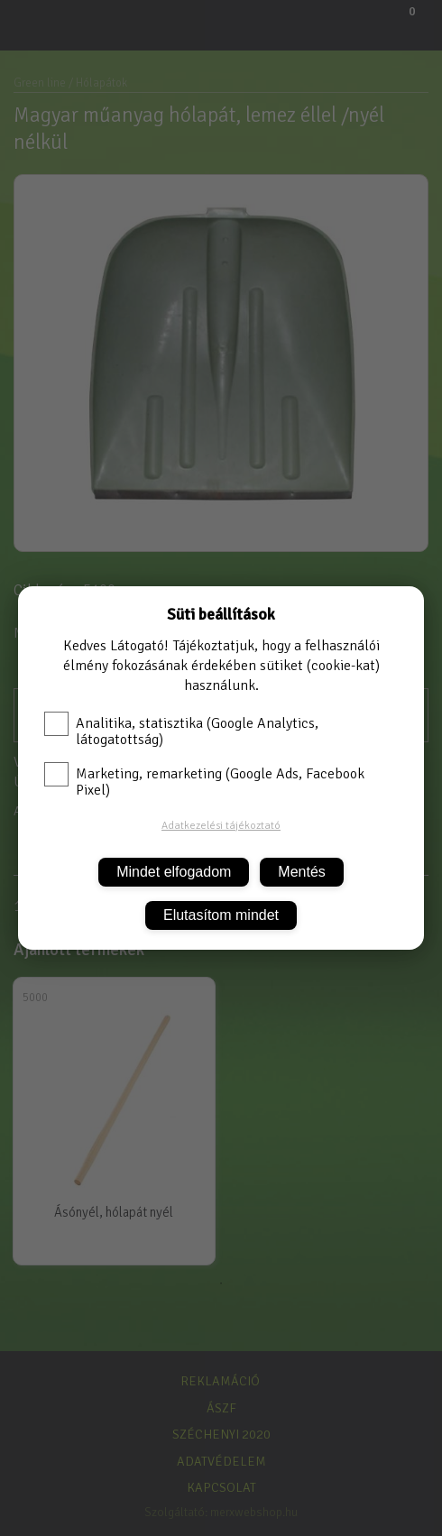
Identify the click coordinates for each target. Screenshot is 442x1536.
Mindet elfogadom (173, 871)
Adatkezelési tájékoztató (221, 825)
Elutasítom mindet (221, 915)
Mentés (301, 871)
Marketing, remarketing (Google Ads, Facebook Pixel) (204, 782)
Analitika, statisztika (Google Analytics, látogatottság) (181, 731)
